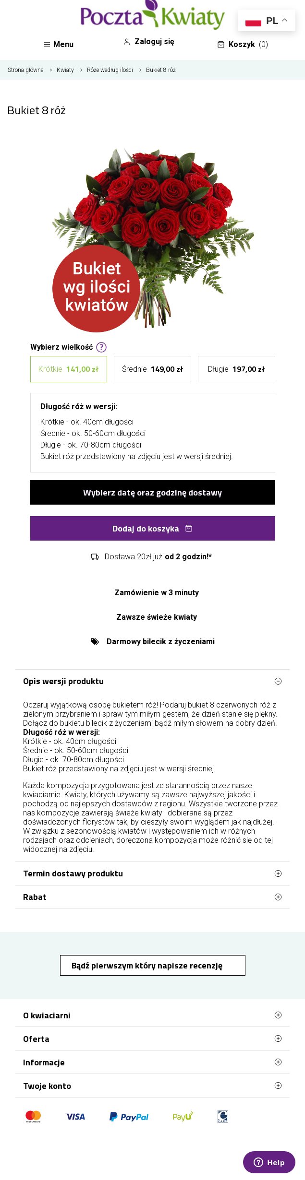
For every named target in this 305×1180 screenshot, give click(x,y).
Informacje (152, 1062)
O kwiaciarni (152, 1015)
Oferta (152, 1038)
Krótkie (68, 369)
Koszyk (242, 44)
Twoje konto (152, 1085)
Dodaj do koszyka (152, 528)
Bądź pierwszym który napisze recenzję (148, 965)
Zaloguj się (148, 42)
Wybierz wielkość (68, 346)
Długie (236, 369)
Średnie (152, 369)
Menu (58, 44)
